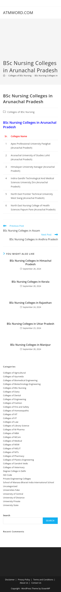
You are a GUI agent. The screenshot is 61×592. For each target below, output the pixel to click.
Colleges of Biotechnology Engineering (22, 384)
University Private (11, 501)
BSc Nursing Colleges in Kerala (30, 281)
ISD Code (7, 474)
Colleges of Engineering (14, 399)
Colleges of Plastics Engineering (18, 459)
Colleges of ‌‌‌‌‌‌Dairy (11, 391)
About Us (24, 582)
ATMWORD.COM (18, 12)
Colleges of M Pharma (14, 429)
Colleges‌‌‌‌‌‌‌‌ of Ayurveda (13, 376)
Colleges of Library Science (16, 425)
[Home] (4, 75)
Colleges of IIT (10, 418)
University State (11, 505)
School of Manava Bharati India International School (28, 482)
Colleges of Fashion (12, 403)
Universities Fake (11, 490)
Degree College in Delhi (14, 471)
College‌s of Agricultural (14, 372)
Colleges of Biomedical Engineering (20, 380)
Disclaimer (10, 579)
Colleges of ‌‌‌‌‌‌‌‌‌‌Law (10, 421)
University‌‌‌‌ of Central (13, 493)
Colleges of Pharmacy (13, 456)
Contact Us (36, 582)
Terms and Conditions (43, 579)
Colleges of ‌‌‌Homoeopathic (16, 410)
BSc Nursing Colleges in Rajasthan (30, 302)
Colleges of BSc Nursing (20, 112)
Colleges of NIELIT (12, 448)
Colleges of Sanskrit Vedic (15, 463)
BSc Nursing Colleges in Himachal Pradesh (30, 262)
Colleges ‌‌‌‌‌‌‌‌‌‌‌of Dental (12, 395)
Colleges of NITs (11, 452)
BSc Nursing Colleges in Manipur (30, 345)
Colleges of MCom (12, 437)
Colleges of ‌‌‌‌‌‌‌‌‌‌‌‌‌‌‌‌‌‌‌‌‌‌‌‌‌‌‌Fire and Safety (16, 406)
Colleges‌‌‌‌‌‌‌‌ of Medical (12, 440)
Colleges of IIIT (10, 414)
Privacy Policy (24, 579)
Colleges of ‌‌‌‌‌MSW (11, 444)
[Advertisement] (30, 42)
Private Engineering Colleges (17, 478)
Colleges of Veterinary (14, 467)
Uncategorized (10, 486)
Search (6, 515)
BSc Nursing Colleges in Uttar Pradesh (30, 324)
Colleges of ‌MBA (11, 433)
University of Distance (14, 497)
